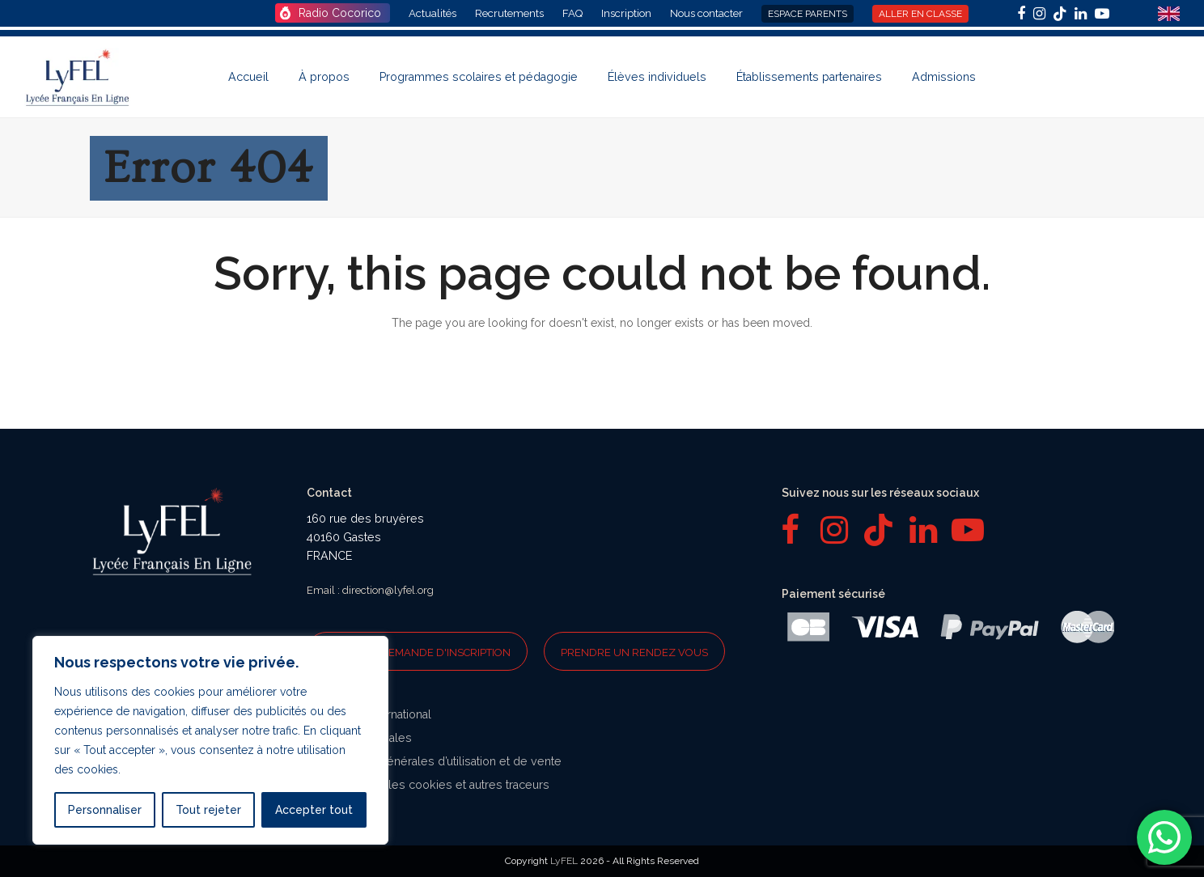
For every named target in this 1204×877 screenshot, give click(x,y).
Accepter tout (314, 809)
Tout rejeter (208, 809)
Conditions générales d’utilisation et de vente (440, 761)
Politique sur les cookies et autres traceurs (434, 784)
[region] (210, 740)
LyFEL (564, 860)
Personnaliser (105, 809)
